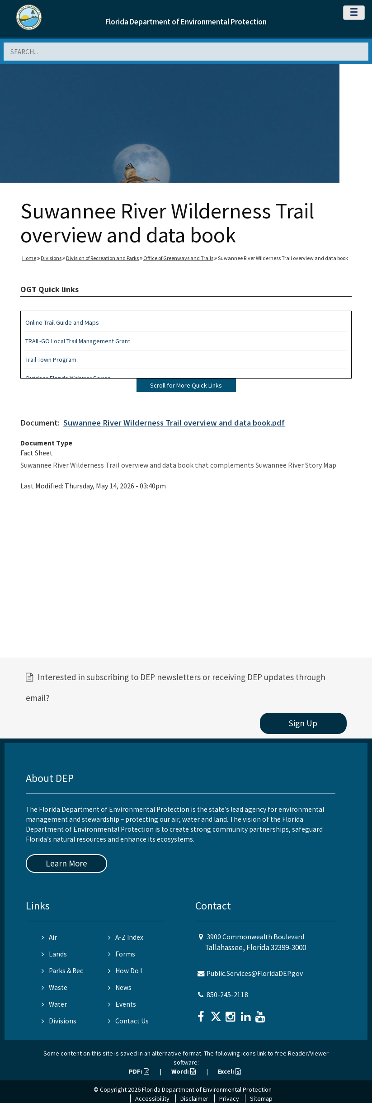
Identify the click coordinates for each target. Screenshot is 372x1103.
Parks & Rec (62, 970)
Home (29, 258)
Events (122, 1004)
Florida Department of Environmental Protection (186, 22)
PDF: (139, 1071)
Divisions (51, 258)
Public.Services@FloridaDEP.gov (255, 973)
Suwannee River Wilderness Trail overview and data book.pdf (174, 422)
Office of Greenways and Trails (178, 258)
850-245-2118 (227, 994)
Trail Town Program (50, 359)
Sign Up (303, 723)
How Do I (125, 970)
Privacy (229, 1098)
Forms (121, 954)
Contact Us (128, 1021)
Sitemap (261, 1098)
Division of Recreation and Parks (102, 258)
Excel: (229, 1071)
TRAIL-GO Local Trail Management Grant (77, 341)
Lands (54, 954)
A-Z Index (125, 937)
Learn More (66, 863)
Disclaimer (194, 1098)
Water (54, 1004)
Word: (183, 1071)
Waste (54, 987)
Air (49, 937)
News (120, 987)
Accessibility (152, 1098)
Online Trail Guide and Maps (62, 322)
